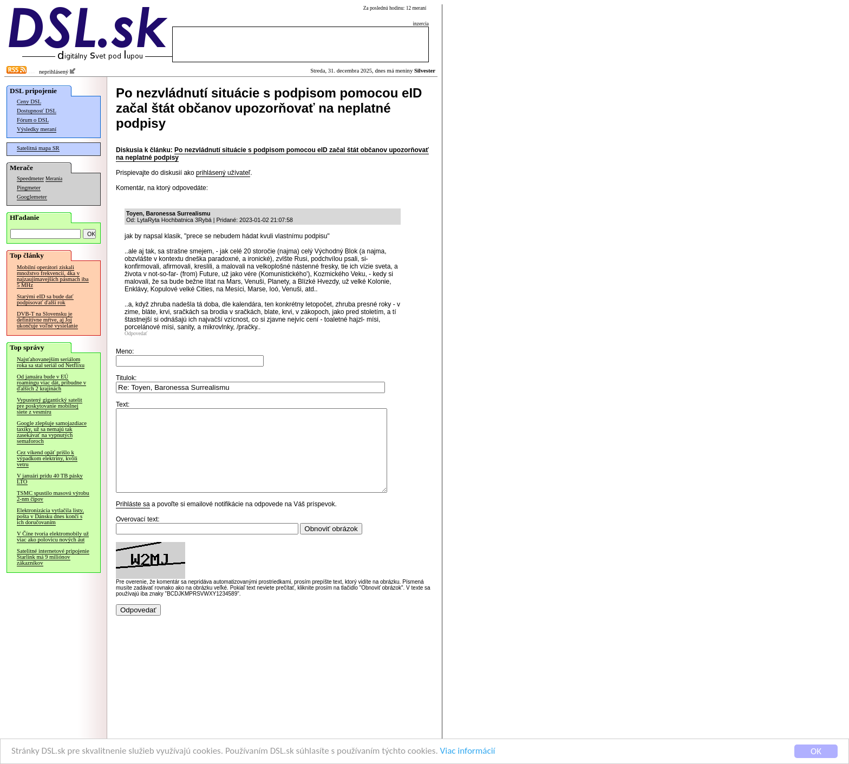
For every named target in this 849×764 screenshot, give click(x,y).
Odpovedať (136, 333)
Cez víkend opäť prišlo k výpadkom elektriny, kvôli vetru (47, 458)
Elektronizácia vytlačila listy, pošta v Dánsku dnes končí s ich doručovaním (50, 516)
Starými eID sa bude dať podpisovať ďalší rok (45, 299)
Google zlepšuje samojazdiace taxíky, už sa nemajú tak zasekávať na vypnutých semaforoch (52, 432)
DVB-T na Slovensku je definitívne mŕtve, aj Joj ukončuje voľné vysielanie (47, 320)
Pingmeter (29, 188)
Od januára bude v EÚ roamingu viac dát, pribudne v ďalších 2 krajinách (51, 382)
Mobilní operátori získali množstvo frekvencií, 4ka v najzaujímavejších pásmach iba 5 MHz (53, 276)
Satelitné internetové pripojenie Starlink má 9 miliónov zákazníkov (53, 557)
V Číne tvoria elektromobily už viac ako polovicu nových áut (53, 537)
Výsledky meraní (36, 129)
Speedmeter (30, 178)
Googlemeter (32, 197)
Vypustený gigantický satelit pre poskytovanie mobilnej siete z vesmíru (49, 406)
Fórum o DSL (33, 120)
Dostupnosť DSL (36, 111)
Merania (53, 178)
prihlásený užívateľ (223, 173)
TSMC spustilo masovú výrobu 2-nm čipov (53, 496)
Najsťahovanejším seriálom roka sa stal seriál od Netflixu (50, 362)
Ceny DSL (29, 102)
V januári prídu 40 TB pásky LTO (50, 479)
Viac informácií (467, 751)
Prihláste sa (133, 520)
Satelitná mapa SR (38, 148)
